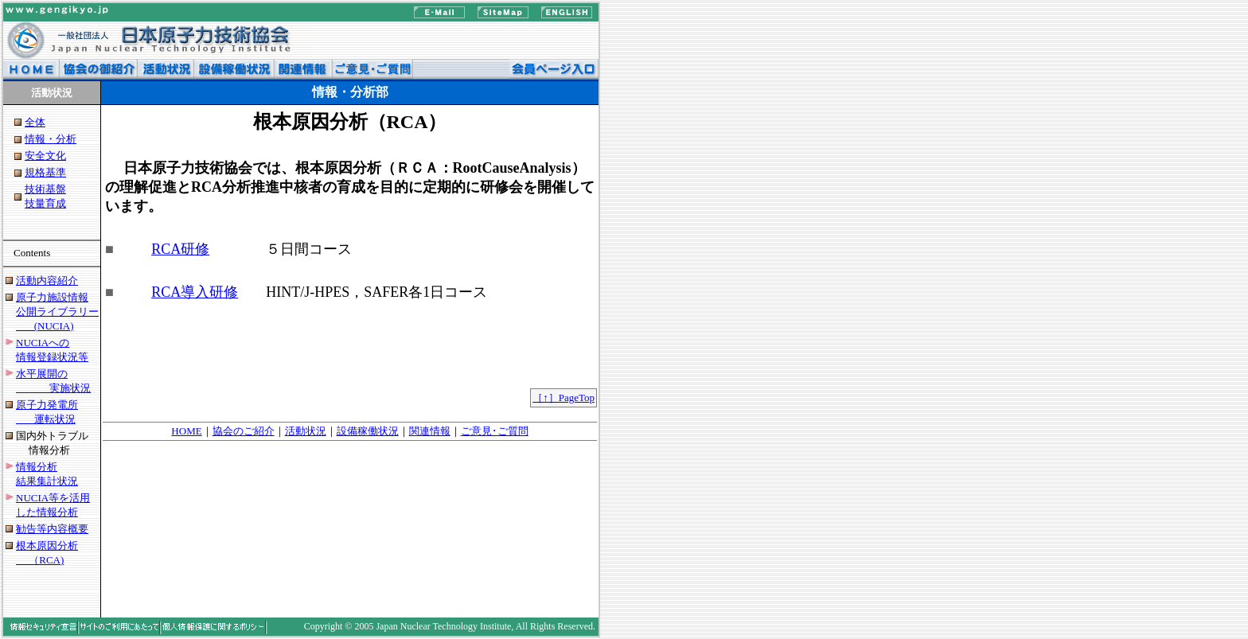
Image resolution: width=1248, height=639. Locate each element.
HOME (186, 431)
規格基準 (45, 172)
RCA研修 (180, 249)
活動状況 (305, 431)
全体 (35, 122)
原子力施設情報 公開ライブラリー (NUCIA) (57, 311)
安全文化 (45, 156)
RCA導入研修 (194, 292)
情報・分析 (50, 139)
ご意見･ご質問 (494, 431)
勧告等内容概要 (52, 529)
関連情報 (429, 431)
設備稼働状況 (368, 431)
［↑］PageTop (563, 397)
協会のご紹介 (244, 431)
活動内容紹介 (47, 280)
